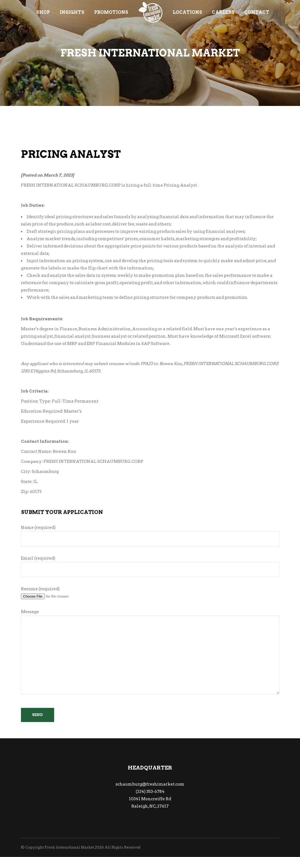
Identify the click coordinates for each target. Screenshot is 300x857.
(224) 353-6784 (150, 791)
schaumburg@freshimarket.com (150, 784)
